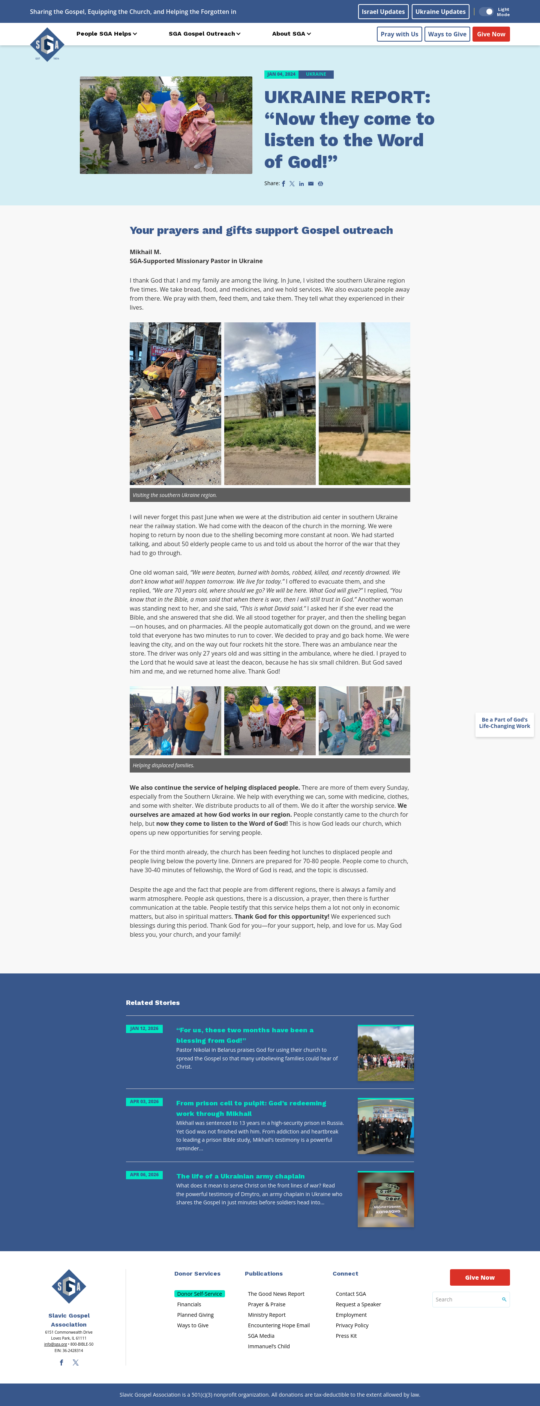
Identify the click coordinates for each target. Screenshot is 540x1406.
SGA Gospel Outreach (202, 33)
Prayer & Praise (266, 1304)
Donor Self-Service (199, 1293)
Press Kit (346, 1335)
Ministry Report (266, 1314)
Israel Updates (383, 11)
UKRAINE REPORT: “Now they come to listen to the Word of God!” (349, 129)
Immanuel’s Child (269, 1346)
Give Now (491, 34)
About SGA (288, 33)
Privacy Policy (352, 1325)
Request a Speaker (358, 1304)
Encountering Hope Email (279, 1325)
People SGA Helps (103, 33)
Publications (264, 1273)
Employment (351, 1314)
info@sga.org (55, 1344)
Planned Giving (195, 1314)
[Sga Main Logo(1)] (69, 1286)
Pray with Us (399, 34)
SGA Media (261, 1335)
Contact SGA (351, 1293)
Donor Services (197, 1273)
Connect (345, 1273)
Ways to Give (447, 34)
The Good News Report (276, 1293)
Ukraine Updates (441, 11)
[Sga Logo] (47, 44)
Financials (189, 1304)
